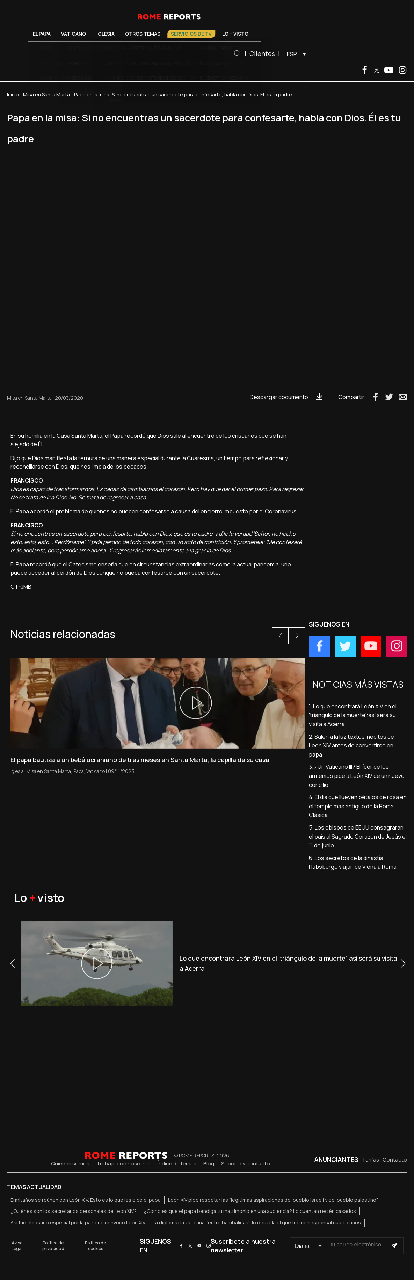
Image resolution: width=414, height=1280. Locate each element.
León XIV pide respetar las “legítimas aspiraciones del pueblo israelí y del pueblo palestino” (273, 1199)
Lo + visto (260, 33)
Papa (78, 771)
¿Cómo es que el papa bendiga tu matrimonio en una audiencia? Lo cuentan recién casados (250, 1211)
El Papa (67, 33)
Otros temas (168, 33)
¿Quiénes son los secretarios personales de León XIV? (73, 1211)
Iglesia (131, 33)
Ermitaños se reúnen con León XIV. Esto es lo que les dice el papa (85, 1199)
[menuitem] (319, 54)
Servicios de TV (216, 33)
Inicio (13, 94)
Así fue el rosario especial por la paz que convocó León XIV (77, 1222)
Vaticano (98, 33)
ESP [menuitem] (317, 54)
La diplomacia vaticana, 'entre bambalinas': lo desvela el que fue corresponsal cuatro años (257, 1222)
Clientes (287, 53)
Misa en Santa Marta (46, 94)
